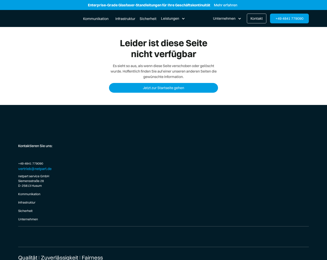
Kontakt (256, 18)
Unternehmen (28, 219)
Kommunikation (96, 18)
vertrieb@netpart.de (35, 168)
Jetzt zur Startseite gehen (163, 87)
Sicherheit (148, 18)
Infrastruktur (125, 18)
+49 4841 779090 (289, 18)
